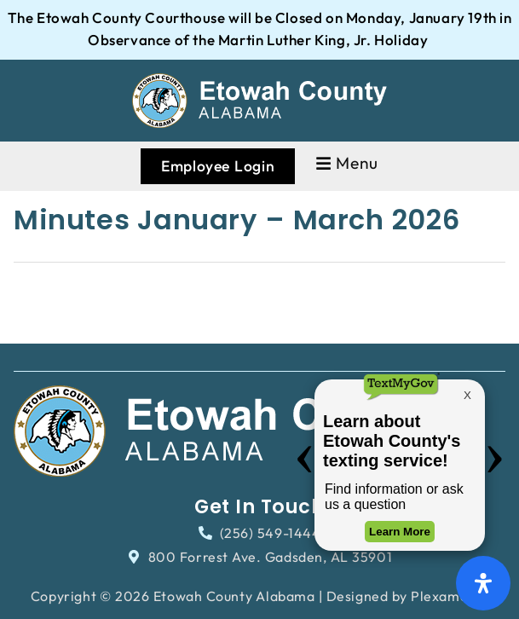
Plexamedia (449, 596)
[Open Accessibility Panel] (483, 583)
